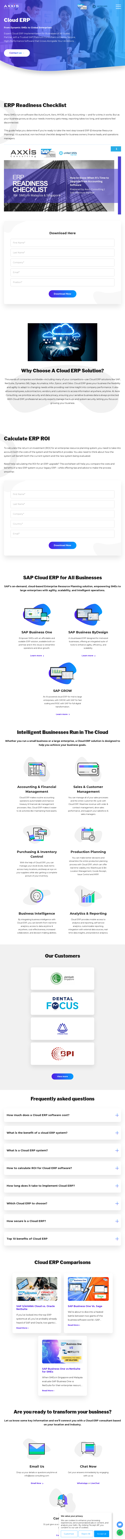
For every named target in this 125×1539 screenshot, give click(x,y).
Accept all (101, 1534)
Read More (22, 1278)
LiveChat (95, 1433)
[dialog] (85, 1525)
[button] (120, 1533)
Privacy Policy (39, 1522)
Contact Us (62, 1485)
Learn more (36, 655)
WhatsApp (82, 1433)
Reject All (85, 1534)
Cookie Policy (56, 1522)
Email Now (37, 1433)
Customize (69, 1534)
